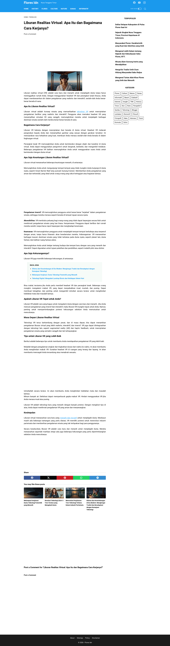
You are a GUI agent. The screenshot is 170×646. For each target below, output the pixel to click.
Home (26, 9)
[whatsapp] (81, 478)
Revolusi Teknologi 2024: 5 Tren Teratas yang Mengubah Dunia (54, 503)
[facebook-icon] (134, 2)
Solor (125, 122)
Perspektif (137, 106)
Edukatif (134, 98)
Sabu (125, 118)
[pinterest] (65, 478)
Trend (141, 118)
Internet (117, 102)
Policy (87, 638)
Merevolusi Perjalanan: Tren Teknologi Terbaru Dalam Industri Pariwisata (74, 503)
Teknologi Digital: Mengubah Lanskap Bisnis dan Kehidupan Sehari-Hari (58, 278)
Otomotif (127, 114)
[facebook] (32, 478)
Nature (64, 9)
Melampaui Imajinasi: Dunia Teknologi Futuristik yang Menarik (54, 275)
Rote (129, 106)
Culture (54, 9)
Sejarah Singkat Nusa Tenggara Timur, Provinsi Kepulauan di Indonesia (128, 35)
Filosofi (135, 114)
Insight (125, 102)
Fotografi (118, 118)
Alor (123, 106)
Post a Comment (30, 34)
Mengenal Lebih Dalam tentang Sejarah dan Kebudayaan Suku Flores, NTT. (128, 54)
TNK (131, 102)
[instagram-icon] (144, 2)
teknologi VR (82, 111)
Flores (44, 9)
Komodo (118, 122)
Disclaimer (96, 638)
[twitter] (48, 478)
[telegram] (97, 478)
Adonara (133, 118)
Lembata (118, 114)
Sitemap (80, 638)
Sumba (117, 110)
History (35, 9)
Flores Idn (31, 3)
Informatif (83, 9)
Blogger (135, 110)
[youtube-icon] (139, 2)
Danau (73, 9)
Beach (126, 98)
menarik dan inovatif (68, 418)
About (72, 638)
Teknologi (125, 110)
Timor (117, 106)
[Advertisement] (65, 53)
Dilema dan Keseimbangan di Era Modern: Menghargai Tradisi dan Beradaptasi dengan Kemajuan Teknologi (96, 505)
